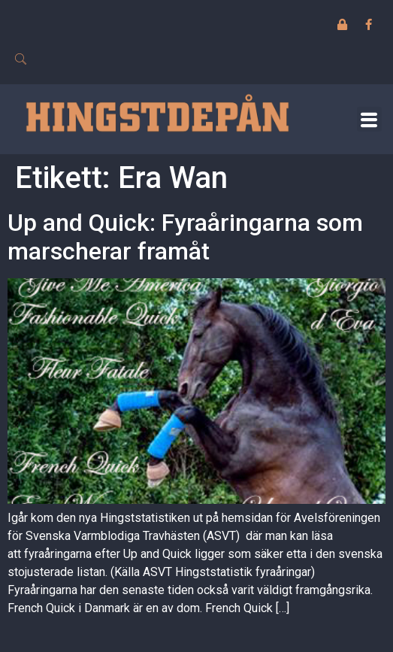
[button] (369, 119)
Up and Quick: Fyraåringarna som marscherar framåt (185, 236)
